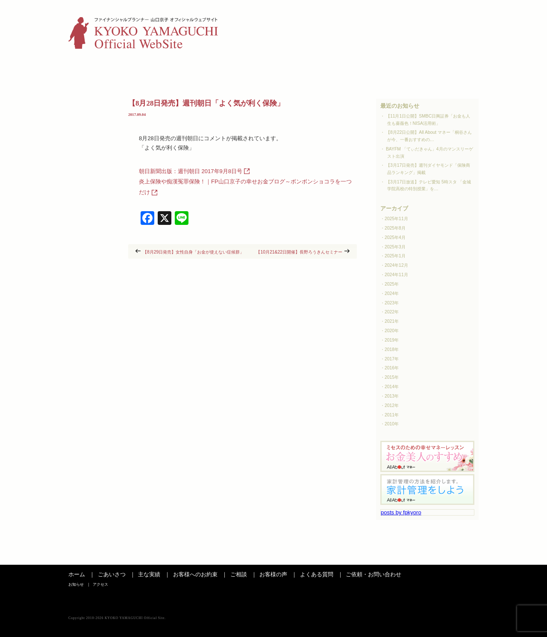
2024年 (392, 293)
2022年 (392, 312)
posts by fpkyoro (401, 512)
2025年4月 (395, 237)
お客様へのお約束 (195, 574)
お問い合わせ (450, 71)
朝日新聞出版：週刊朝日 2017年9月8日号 (190, 171)
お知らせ (433, 19)
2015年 (392, 377)
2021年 (392, 321)
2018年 (392, 349)
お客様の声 (333, 71)
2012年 (392, 405)
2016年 (392, 368)
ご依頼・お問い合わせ (373, 574)
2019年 (392, 340)
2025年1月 (395, 256)
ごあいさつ (97, 71)
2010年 (392, 424)
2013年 (392, 396)
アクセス (466, 19)
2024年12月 (396, 265)
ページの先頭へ (459, 556)
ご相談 (274, 71)
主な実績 (155, 71)
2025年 (392, 284)
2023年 (392, 303)
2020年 (392, 330)
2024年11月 (396, 274)
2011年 (392, 415)
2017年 (392, 359)
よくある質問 (391, 71)
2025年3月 (395, 247)
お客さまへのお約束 (214, 71)
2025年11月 (396, 218)
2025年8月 (395, 228)
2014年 (392, 386)
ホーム (76, 574)
